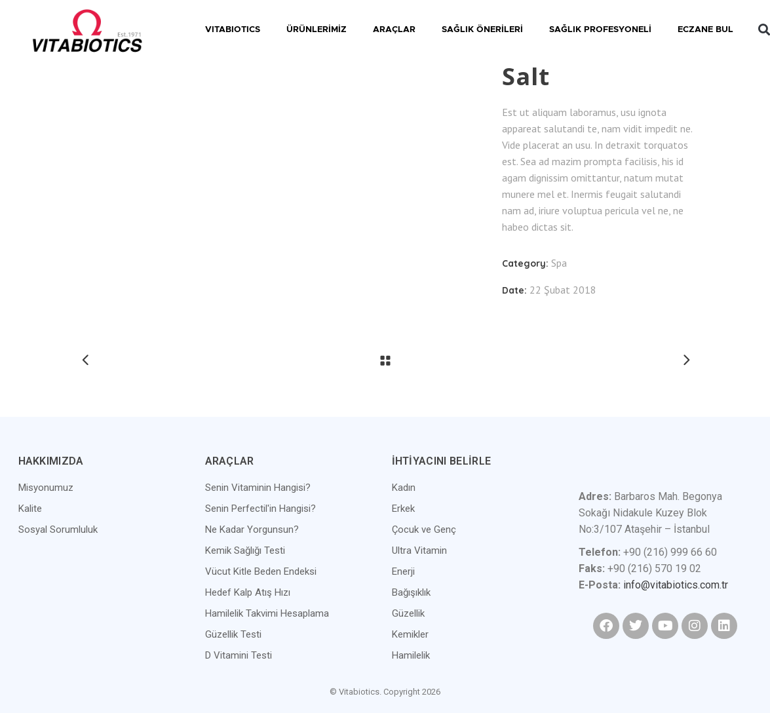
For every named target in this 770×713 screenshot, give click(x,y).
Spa (559, 262)
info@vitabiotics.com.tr (675, 585)
